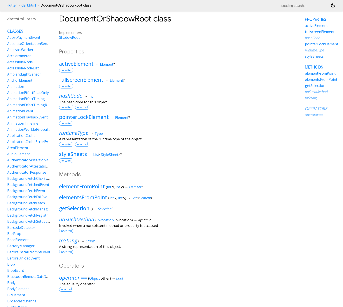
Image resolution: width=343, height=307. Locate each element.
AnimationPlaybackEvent (27, 117)
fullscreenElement (81, 79)
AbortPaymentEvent (23, 37)
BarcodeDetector (21, 227)
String (90, 241)
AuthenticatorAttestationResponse (36, 166)
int (91, 96)
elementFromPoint (82, 186)
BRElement (16, 295)
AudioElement (18, 154)
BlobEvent (15, 270)
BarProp (14, 233)
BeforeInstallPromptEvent (28, 252)
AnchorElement (19, 80)
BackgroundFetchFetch (26, 203)
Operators (316, 108)
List (96, 154)
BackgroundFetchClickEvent (30, 178)
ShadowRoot (69, 37)
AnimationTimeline (22, 123)
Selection (105, 208)
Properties (315, 19)
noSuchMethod (76, 219)
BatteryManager (21, 245)
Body (11, 282)
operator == (73, 277)
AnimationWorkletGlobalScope (32, 129)
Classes (15, 31)
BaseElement (18, 239)
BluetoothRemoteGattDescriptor (34, 276)
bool (119, 278)
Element (106, 64)
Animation (15, 86)
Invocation (105, 220)
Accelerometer (19, 55)
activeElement (76, 63)
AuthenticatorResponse (26, 172)
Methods (314, 67)
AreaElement (17, 147)
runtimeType (73, 132)
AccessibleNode (20, 62)
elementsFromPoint (83, 197)
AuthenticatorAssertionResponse (34, 160)
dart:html (28, 5)
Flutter (12, 5)
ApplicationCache (21, 135)
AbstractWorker (20, 49)
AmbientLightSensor (24, 74)
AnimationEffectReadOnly (28, 92)
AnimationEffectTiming (26, 98)
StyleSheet (109, 154)
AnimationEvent (20, 111)
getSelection (74, 208)
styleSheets (73, 153)
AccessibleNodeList (23, 68)
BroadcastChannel (22, 301)
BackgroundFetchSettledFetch (31, 221)
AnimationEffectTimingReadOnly (33, 104)
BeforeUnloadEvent (23, 258)
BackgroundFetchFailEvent (29, 196)
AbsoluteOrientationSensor (29, 43)
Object (94, 278)
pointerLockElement (84, 116)
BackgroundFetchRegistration (31, 215)
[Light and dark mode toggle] (332, 5)
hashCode (70, 95)
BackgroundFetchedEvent (28, 184)
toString (68, 240)
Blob (11, 264)
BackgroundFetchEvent (26, 190)
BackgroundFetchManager (29, 209)
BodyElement (18, 288)
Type (98, 133)
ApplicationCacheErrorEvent (30, 141)
